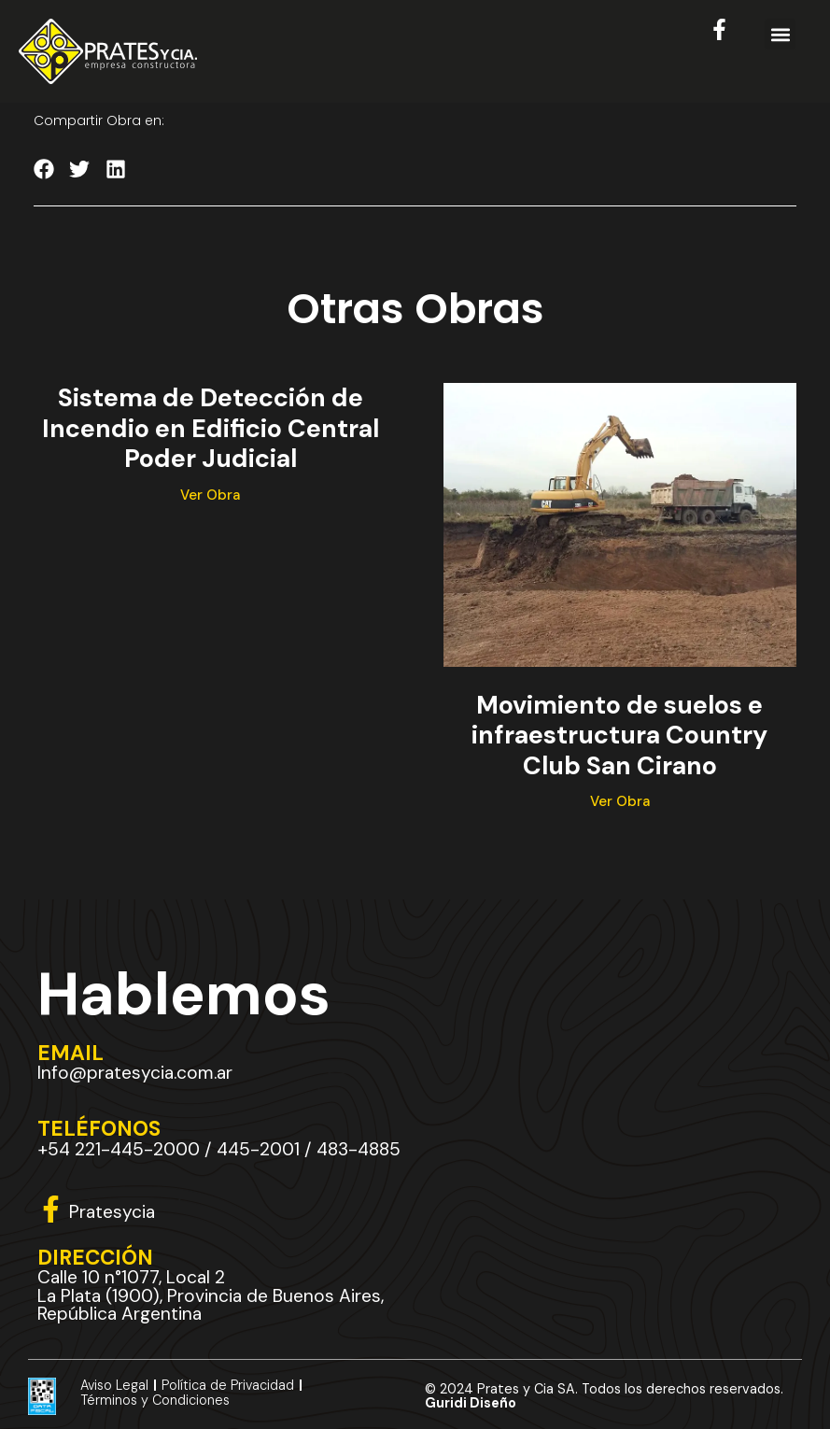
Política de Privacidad (228, 1385)
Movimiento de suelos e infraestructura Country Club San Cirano (619, 735)
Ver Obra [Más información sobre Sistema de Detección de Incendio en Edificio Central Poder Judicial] (210, 495)
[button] (780, 34)
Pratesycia (112, 1212)
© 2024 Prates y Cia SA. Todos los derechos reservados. (604, 1396)
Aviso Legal (114, 1385)
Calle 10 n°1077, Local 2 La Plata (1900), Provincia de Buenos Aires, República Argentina (210, 1295)
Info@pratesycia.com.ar (134, 1073)
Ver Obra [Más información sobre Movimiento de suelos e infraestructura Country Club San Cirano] (620, 801)
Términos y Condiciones (155, 1401)
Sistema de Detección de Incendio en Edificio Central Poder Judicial (210, 428)
